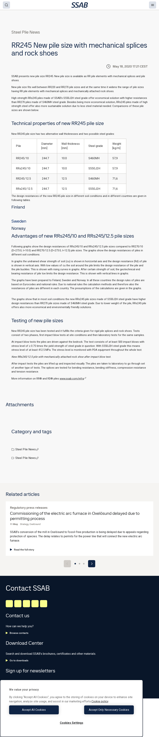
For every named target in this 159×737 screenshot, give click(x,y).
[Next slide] (91, 563)
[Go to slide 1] (75, 564)
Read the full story (22, 549)
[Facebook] (17, 603)
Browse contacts (17, 633)
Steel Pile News (27, 449)
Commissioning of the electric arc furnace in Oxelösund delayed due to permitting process (75, 516)
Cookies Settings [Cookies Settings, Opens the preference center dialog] (71, 723)
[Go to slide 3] (84, 564)
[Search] (6, 5)
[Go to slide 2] (79, 564)
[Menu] (152, 5)
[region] (71, 708)
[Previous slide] (67, 563)
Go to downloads (17, 660)
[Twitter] (35, 603)
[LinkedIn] (9, 603)
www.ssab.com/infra (73, 378)
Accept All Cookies (39, 709)
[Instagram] (26, 603)
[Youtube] (43, 603)
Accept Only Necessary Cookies (103, 709)
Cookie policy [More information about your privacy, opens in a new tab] (99, 701)
